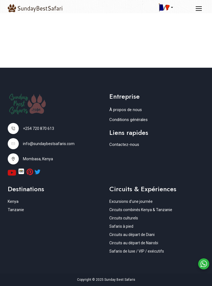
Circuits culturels (123, 218)
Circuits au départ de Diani (132, 234)
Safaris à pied (121, 226)
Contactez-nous (124, 144)
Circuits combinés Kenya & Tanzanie (140, 210)
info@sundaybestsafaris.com (49, 143)
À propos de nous (125, 109)
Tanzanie (16, 210)
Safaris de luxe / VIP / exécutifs (136, 251)
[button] (165, 7)
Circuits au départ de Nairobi (133, 243)
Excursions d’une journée (131, 201)
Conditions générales (128, 119)
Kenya (13, 201)
